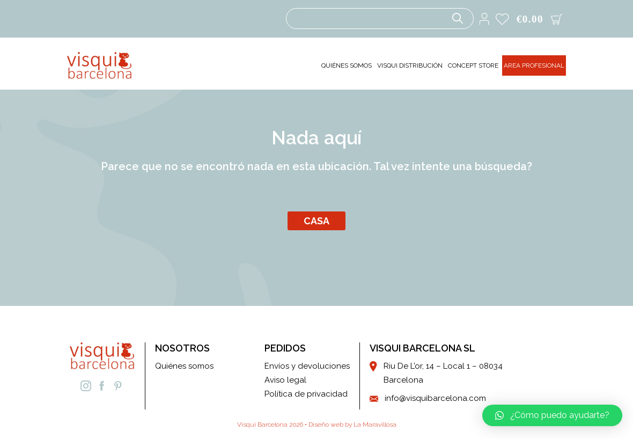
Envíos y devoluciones (307, 366)
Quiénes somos (184, 366)
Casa (316, 220)
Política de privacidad (306, 394)
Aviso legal (285, 380)
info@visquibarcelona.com (435, 398)
